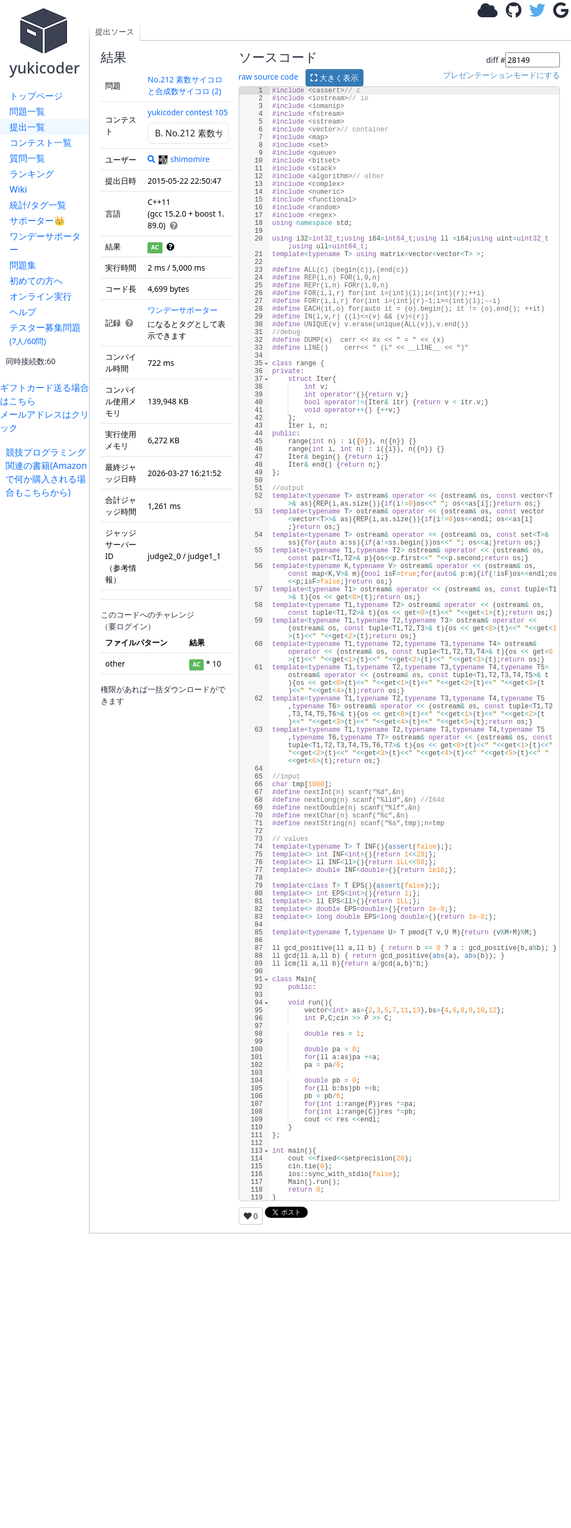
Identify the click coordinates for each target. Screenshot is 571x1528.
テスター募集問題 (45, 333)
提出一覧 (27, 127)
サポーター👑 (37, 220)
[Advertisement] (47, 666)
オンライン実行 (40, 296)
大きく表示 (334, 77)
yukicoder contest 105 (187, 112)
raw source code (268, 76)
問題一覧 (27, 111)
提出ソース (114, 31)
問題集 (22, 265)
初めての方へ (36, 281)
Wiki (18, 189)
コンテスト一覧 (40, 142)
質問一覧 (27, 158)
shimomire (183, 159)
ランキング (31, 174)
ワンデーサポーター (45, 243)
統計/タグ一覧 (37, 205)
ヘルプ (22, 312)
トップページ (36, 96)
